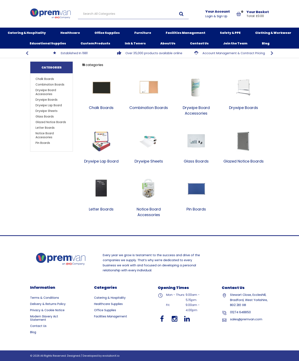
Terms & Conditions (44, 297)
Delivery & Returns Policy (48, 304)
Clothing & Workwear (273, 33)
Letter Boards (45, 128)
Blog (266, 43)
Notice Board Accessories (45, 135)
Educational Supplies (48, 43)
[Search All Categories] (133, 14)
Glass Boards (45, 117)
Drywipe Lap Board (49, 105)
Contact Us (199, 43)
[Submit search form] (181, 13)
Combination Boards (50, 85)
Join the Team (235, 43)
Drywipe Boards (47, 100)
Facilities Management (185, 33)
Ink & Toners (135, 43)
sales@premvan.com (246, 319)
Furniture (142, 33)
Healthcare (70, 33)
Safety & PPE (230, 33)
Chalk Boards (45, 79)
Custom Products (95, 43)
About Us (167, 43)
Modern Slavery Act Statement (44, 318)
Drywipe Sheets (47, 111)
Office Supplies (107, 33)
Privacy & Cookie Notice (47, 310)
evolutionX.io (111, 355)
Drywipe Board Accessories (46, 92)
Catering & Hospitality (27, 33)
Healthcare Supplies (108, 304)
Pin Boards (43, 143)
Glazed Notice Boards (51, 122)
